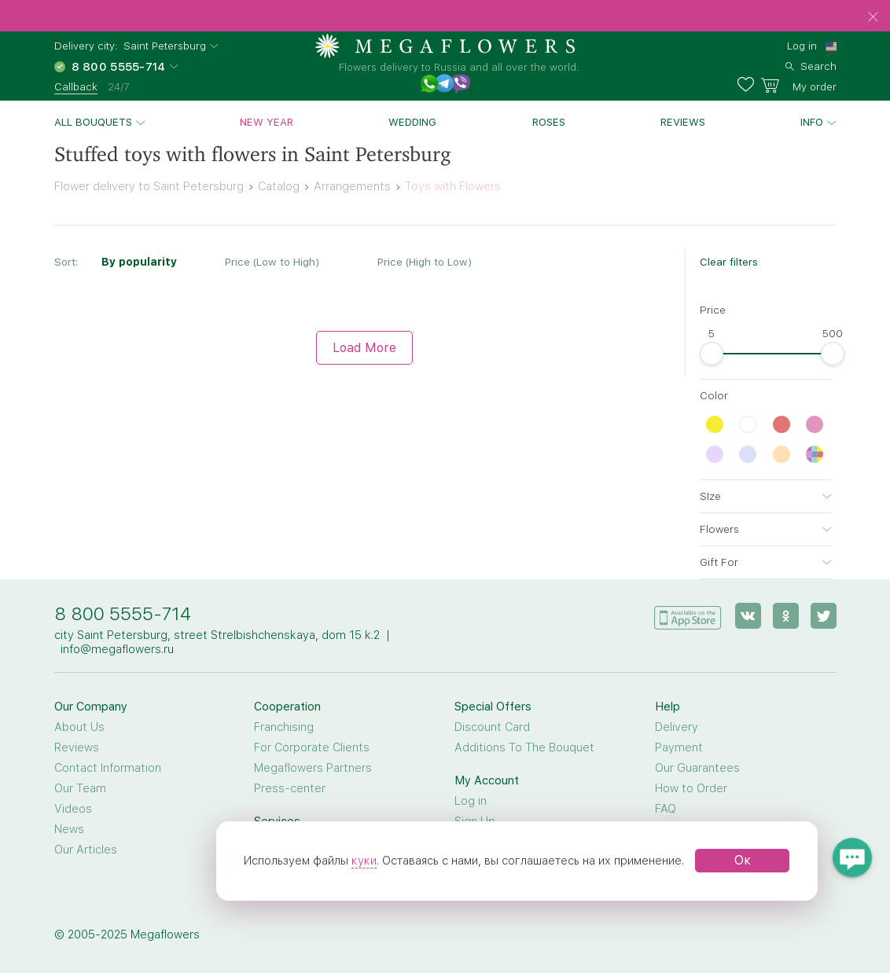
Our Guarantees (697, 768)
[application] (688, 615)
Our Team (80, 788)
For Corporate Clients (312, 747)
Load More (364, 347)
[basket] (798, 85)
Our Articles (85, 850)
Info (811, 122)
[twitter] (824, 616)
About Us (79, 727)
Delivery (676, 727)
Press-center (289, 788)
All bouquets (93, 122)
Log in (802, 45)
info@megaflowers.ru (117, 649)
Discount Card (492, 727)
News (69, 829)
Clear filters (729, 261)
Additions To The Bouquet (524, 747)
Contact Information (107, 768)
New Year (266, 122)
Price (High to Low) (424, 261)
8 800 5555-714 (122, 613)
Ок (742, 860)
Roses (548, 122)
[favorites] (748, 85)
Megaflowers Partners (313, 768)
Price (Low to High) (272, 261)
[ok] (786, 616)
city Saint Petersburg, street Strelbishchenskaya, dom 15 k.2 (217, 635)
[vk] (748, 616)
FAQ (665, 809)
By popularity (139, 261)
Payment (679, 747)
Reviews (682, 122)
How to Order (691, 788)
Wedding (412, 122)
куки (364, 861)
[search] (811, 64)
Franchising (284, 727)
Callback (75, 86)
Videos (73, 809)
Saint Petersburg (164, 46)
